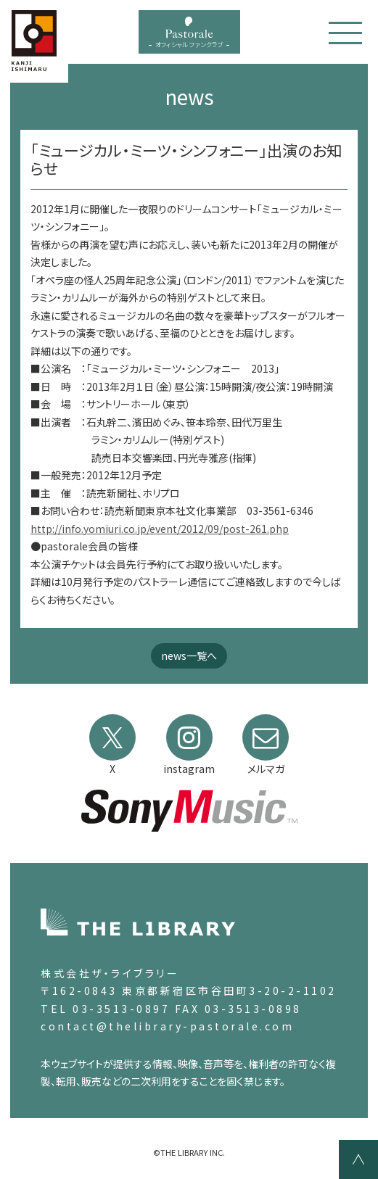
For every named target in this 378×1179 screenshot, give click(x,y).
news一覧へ (189, 655)
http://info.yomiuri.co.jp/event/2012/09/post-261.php (159, 528)
